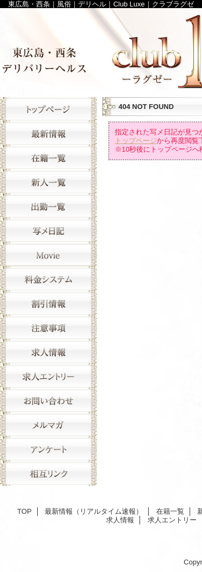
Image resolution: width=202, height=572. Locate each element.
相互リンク (48, 473)
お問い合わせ (48, 401)
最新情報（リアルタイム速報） (48, 133)
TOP (48, 109)
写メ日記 (48, 231)
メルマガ (48, 425)
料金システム (48, 279)
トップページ (136, 141)
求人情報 (48, 352)
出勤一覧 (48, 206)
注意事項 (48, 328)
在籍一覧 (48, 158)
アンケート (48, 449)
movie (48, 255)
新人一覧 (48, 182)
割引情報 (48, 303)
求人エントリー (48, 376)
